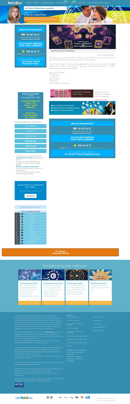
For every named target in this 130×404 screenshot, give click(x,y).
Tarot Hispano (97, 320)
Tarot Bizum (30, 131)
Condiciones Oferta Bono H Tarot (77, 339)
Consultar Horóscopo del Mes (29, 303)
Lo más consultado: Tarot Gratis (98, 2)
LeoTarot (29, 2)
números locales (43, 356)
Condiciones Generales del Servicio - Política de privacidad (74, 358)
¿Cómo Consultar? (62, 2)
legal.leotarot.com (110, 398)
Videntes (73, 2)
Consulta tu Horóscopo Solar (100, 303)
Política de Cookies (73, 328)
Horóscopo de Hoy (47, 2)
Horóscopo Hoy (30, 136)
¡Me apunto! (30, 196)
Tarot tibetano (97, 324)
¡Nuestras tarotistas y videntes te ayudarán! (41, 19)
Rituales (82, 2)
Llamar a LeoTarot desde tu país (76, 342)
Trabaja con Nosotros (73, 320)
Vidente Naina (38, 191)
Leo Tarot (37, 55)
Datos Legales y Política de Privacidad (74, 324)
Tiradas (36, 2)
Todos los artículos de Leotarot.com (78, 336)
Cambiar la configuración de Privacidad (106, 400)
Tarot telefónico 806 (99, 327)
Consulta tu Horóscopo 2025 (77, 303)
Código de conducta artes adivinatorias (74, 332)
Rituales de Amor (98, 330)
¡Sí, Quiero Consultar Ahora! (60, 252)
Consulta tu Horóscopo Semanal (53, 303)
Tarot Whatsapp (30, 126)
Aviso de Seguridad (73, 317)
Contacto (70, 346)
